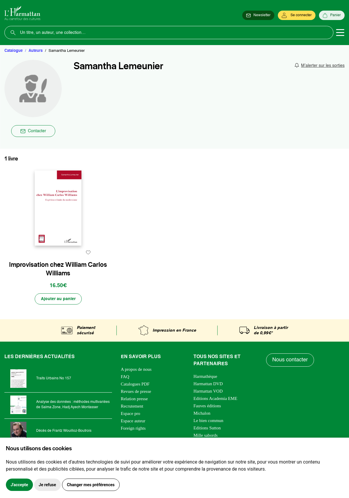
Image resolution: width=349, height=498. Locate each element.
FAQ (125, 376)
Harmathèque (205, 376)
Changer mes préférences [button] (91, 484)
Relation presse (134, 398)
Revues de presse (136, 391)
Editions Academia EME (215, 398)
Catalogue (13, 51)
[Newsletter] (258, 15)
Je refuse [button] (47, 484)
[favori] (88, 252)
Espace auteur (133, 420)
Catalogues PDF (135, 384)
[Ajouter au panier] (58, 299)
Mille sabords (205, 435)
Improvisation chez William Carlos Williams (58, 268)
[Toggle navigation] (340, 32)
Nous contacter (290, 360)
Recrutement (132, 406)
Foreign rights (133, 428)
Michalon (202, 413)
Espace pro (130, 413)
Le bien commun (208, 420)
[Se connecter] (296, 15)
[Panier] (332, 15)
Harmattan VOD (208, 391)
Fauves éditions (207, 405)
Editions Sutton (207, 428)
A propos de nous (136, 369)
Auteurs (36, 51)
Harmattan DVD (208, 383)
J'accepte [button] (19, 484)
